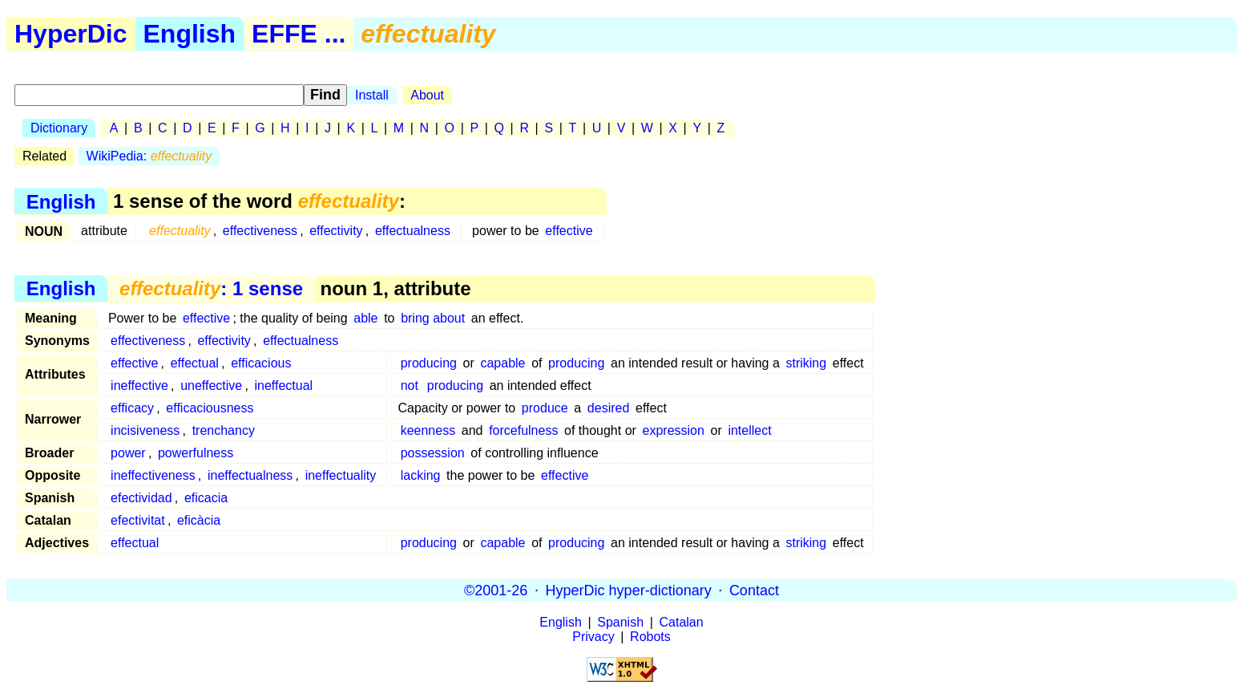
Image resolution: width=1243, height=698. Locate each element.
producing (429, 363)
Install (372, 95)
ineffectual (283, 385)
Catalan (682, 622)
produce (545, 408)
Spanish (620, 622)
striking (805, 363)
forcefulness (523, 430)
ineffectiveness (153, 475)
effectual (195, 363)
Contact (754, 590)
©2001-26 (495, 590)
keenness (428, 430)
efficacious (261, 363)
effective (568, 230)
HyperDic (70, 33)
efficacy (132, 408)
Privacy (593, 636)
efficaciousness (209, 408)
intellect (749, 430)
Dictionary (58, 128)
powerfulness (195, 453)
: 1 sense (211, 288)
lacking (421, 475)
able (365, 318)
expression (673, 430)
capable (502, 363)
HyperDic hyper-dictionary (629, 590)
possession (433, 453)
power (128, 453)
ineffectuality (341, 475)
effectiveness (260, 230)
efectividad (141, 498)
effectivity (335, 230)
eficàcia (198, 520)
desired (608, 408)
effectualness (412, 230)
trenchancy (223, 430)
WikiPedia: (149, 156)
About (427, 95)
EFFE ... (298, 33)
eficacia (206, 498)
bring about (433, 318)
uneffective (211, 385)
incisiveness (145, 430)
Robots (650, 636)
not (409, 385)
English (189, 33)
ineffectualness (250, 475)
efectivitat (138, 520)
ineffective (139, 385)
